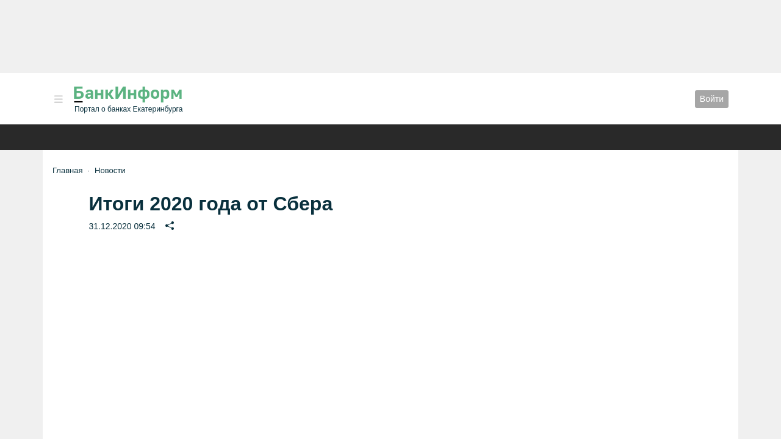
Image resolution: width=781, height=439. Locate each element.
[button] (58, 99)
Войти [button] (712, 99)
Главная (67, 170)
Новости (110, 170)
